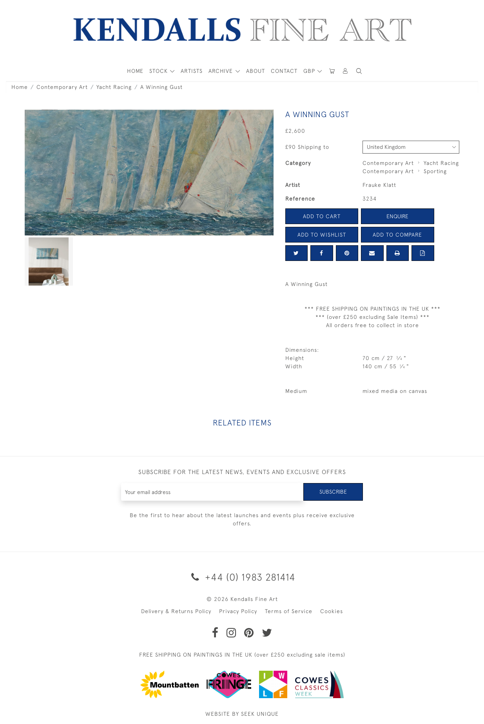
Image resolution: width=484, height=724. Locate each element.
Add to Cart (322, 216)
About (255, 71)
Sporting (435, 171)
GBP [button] (310, 71)
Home (19, 87)
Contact (284, 71)
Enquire (397, 216)
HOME (135, 71)
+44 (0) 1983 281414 (242, 577)
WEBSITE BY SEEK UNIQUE (242, 714)
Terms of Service (288, 611)
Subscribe (333, 492)
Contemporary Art (62, 87)
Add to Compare (397, 235)
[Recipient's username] (212, 492)
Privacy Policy (238, 611)
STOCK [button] (159, 71)
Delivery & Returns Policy (176, 611)
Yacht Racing (114, 87)
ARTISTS (192, 71)
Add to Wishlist (321, 235)
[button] (359, 71)
